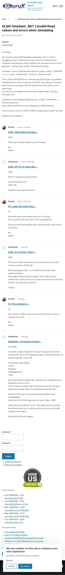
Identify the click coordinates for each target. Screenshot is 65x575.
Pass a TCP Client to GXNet (16, 535)
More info (9, 560)
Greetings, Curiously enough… (24, 341)
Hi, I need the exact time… (22, 206)
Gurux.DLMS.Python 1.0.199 (16, 504)
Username (6, 432)
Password (5, 443)
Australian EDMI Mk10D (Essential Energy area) (24, 538)
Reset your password (13, 465)
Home (4, 19)
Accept (11, 566)
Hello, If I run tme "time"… (22, 252)
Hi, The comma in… (18, 304)
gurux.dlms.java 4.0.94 (14, 522)
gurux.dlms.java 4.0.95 (14, 498)
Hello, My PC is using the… (22, 166)
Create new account (13, 462)
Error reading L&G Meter (15, 532)
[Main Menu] (57, 6)
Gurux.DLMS (7, 45)
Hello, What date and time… (23, 132)
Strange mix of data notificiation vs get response (24, 541)
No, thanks (25, 566)
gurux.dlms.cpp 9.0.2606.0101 (17, 516)
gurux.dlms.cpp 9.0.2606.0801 (17, 510)
